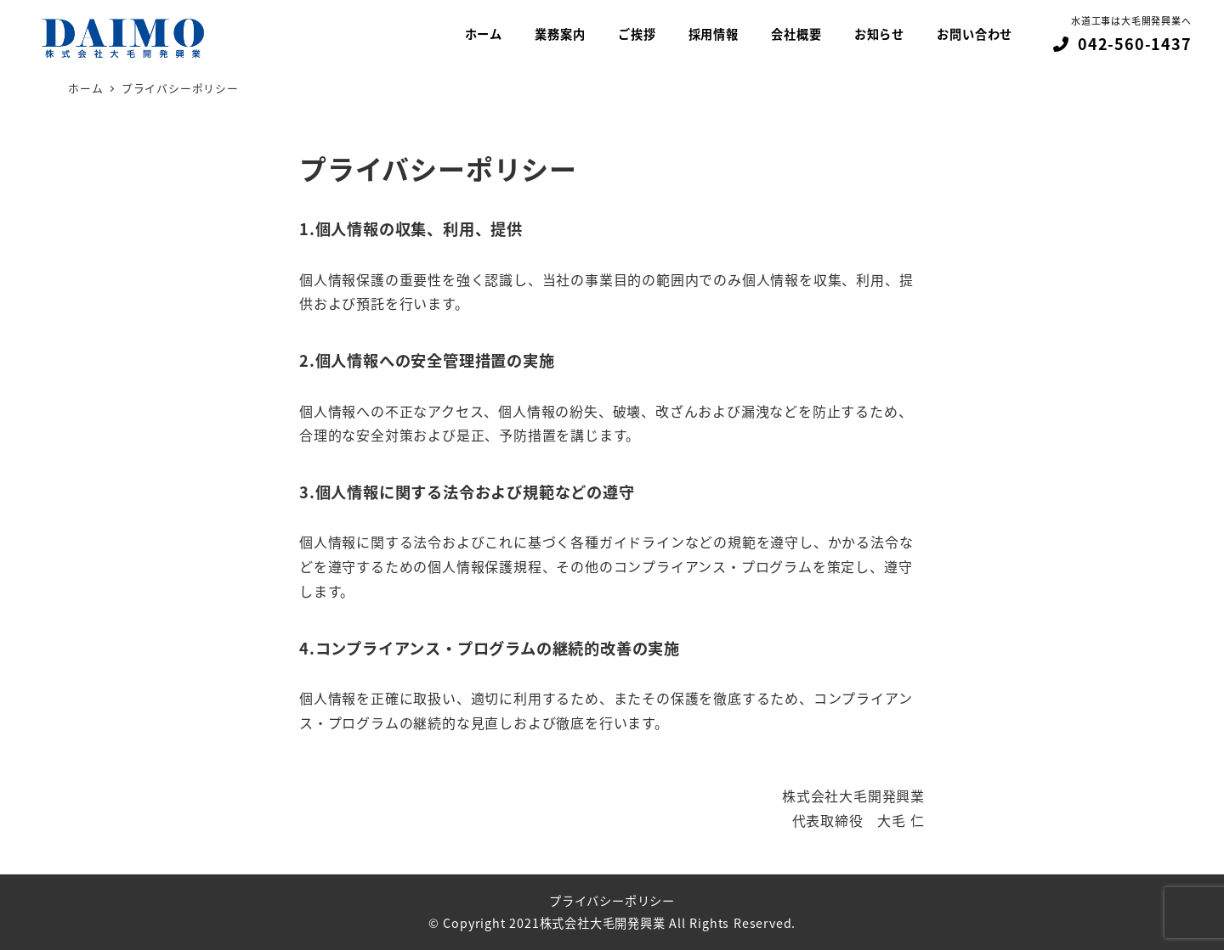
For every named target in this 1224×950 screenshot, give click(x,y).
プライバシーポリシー (612, 900)
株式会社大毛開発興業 (603, 922)
